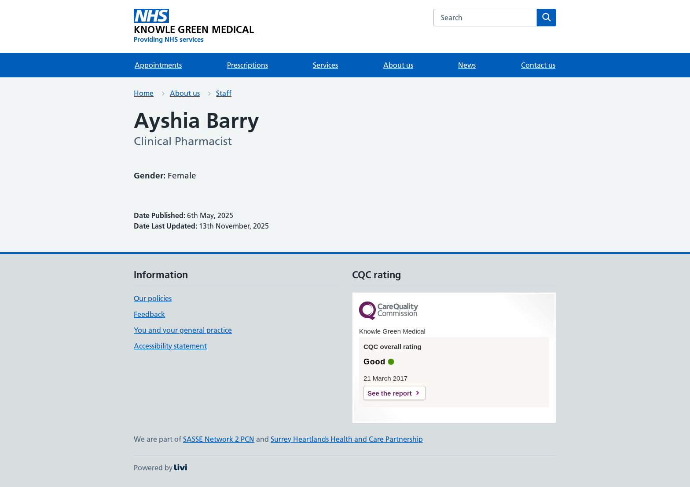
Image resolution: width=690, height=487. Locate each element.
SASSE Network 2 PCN (218, 439)
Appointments (158, 65)
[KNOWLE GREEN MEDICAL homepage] (194, 26)
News (467, 65)
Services (325, 65)
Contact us (538, 65)
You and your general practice (183, 330)
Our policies (153, 298)
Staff (223, 93)
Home (144, 93)
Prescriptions (247, 65)
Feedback (149, 314)
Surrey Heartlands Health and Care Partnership (347, 439)
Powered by (160, 467)
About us (398, 65)
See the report (389, 393)
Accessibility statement (170, 346)
